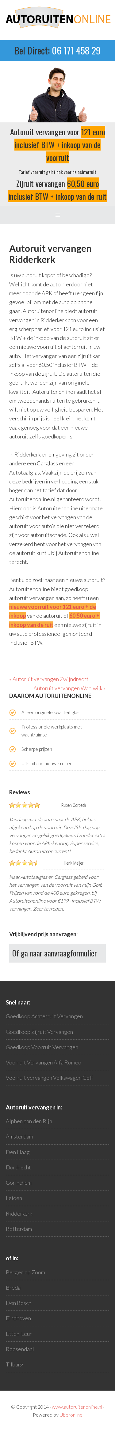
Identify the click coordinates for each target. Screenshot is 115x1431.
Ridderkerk (19, 1213)
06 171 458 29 (76, 50)
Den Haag (18, 1152)
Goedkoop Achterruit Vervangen (44, 1016)
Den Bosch (18, 1302)
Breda (13, 1287)
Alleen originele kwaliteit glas (50, 712)
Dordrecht (18, 1167)
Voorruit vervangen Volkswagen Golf (49, 1077)
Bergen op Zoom (25, 1272)
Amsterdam (19, 1136)
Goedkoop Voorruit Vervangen (42, 1047)
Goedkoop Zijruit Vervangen (39, 1031)
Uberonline (70, 1415)
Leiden (14, 1197)
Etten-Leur (19, 1333)
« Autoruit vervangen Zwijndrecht (49, 679)
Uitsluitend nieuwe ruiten (46, 763)
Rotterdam (19, 1228)
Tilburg (14, 1364)
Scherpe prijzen (36, 749)
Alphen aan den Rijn (29, 1121)
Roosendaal (20, 1349)
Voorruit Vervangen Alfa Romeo (43, 1062)
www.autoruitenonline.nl (77, 1407)
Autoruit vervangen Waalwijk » (69, 688)
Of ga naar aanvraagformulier (54, 953)
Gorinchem (19, 1182)
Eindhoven (18, 1318)
